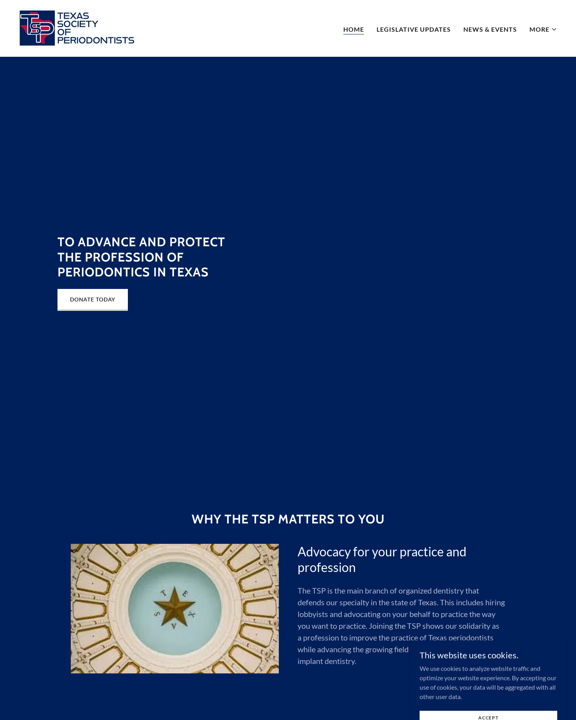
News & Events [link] (490, 29)
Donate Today (93, 299)
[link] (80, 27)
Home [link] (353, 29)
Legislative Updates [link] (414, 29)
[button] (543, 29)
